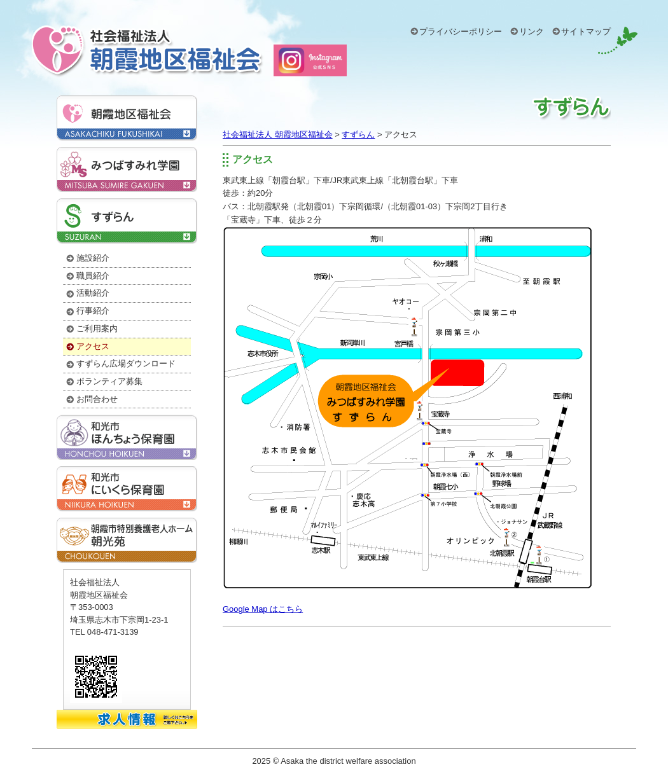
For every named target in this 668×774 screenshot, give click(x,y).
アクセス (253, 159)
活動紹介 (92, 293)
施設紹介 (92, 258)
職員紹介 (92, 275)
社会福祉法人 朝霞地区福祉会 (278, 134)
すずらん (358, 134)
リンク (531, 31)
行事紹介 (92, 310)
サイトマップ (586, 31)
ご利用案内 (97, 328)
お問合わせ (97, 399)
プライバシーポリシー (460, 31)
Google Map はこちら (263, 609)
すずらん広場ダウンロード (126, 363)
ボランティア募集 (109, 381)
